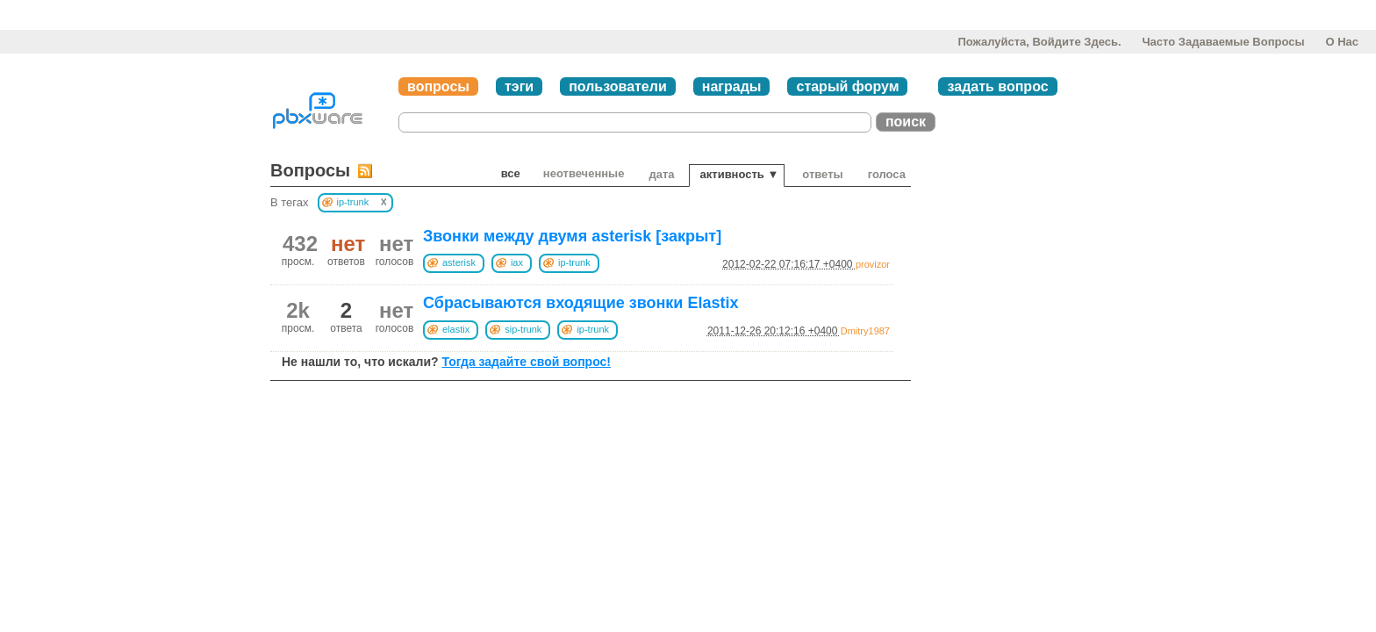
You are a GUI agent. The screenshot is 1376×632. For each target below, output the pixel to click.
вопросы (438, 86)
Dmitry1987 (865, 331)
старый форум (847, 86)
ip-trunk (574, 262)
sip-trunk (523, 329)
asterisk (459, 262)
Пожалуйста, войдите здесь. (1039, 41)
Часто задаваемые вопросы (1223, 41)
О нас (1341, 41)
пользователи (618, 86)
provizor (873, 264)
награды (732, 86)
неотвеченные (584, 173)
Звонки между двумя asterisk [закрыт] (572, 236)
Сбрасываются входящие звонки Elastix (580, 303)
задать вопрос (997, 86)
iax (517, 262)
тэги (519, 86)
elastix (455, 329)
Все (510, 173)
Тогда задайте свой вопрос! (526, 362)
